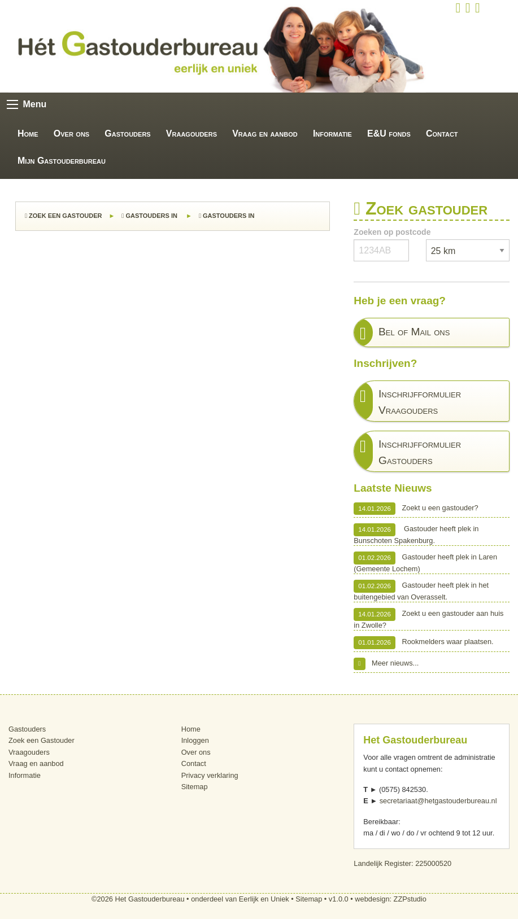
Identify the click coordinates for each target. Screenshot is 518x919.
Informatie (332, 133)
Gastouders (127, 133)
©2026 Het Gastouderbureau (138, 899)
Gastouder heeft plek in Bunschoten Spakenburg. (416, 533)
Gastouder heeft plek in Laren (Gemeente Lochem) (425, 562)
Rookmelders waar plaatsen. (423, 642)
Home (28, 133)
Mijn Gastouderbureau (62, 160)
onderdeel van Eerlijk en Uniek (240, 899)
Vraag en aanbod (265, 133)
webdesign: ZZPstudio (390, 899)
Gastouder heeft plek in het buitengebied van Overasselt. (421, 590)
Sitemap (194, 786)
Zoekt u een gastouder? (416, 508)
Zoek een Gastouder (63, 215)
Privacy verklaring (209, 775)
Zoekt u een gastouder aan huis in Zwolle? (428, 618)
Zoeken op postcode (392, 232)
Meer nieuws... (386, 664)
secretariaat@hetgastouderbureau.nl (438, 801)
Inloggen (195, 740)
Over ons (71, 133)
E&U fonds (389, 133)
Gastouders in (150, 215)
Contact (442, 133)
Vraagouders (191, 133)
